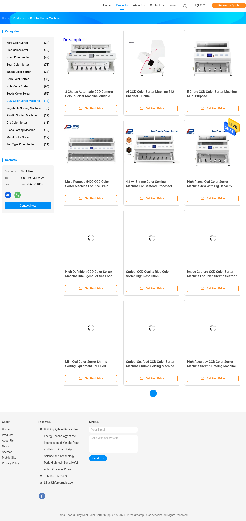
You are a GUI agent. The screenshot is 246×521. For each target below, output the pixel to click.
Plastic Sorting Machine (28, 115)
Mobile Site (9, 457)
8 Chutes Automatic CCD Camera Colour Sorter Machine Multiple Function (89, 96)
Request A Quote (228, 5)
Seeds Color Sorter (28, 94)
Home (6, 429)
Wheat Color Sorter (28, 72)
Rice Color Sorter (28, 50)
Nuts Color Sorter (28, 86)
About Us (8, 440)
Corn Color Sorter (28, 79)
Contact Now (28, 205)
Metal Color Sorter (28, 137)
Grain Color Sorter (28, 57)
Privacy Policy (10, 463)
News (5, 446)
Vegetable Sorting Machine (28, 108)
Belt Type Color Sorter (28, 144)
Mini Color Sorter (28, 43)
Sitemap (7, 452)
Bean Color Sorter (28, 65)
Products (7, 435)
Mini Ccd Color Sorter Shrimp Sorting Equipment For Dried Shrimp (86, 366)
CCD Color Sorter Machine (28, 101)
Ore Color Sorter (28, 123)
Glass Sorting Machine (28, 130)
